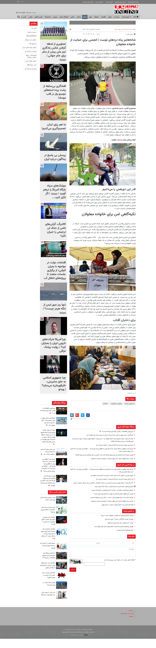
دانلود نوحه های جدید (29, 47)
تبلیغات (130, 626)
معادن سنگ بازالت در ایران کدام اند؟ (48, 593)
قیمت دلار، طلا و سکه (126, 623)
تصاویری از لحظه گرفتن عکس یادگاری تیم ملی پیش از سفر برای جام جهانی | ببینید (54, 52)
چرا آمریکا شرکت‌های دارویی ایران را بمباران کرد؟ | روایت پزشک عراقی (53, 345)
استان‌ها (48, 17)
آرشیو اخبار (125, 17)
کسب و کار (22, 17)
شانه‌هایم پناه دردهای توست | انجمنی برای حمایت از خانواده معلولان (103, 42)
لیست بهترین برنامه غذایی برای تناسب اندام (47, 508)
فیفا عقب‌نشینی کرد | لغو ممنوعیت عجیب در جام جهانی (115, 510)
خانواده (105, 403)
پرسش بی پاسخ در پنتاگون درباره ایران (55, 157)
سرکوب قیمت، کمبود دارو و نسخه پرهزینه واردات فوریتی (48, 554)
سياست (116, 17)
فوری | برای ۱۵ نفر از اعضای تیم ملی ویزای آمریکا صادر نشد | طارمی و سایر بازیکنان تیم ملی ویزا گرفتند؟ (48, 487)
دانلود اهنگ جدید (30, 61)
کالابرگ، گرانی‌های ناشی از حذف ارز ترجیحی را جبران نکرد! (55, 230)
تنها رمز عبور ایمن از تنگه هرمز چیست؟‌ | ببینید (54, 308)
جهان (110, 17)
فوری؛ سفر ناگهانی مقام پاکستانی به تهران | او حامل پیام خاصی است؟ (111, 499)
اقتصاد (103, 17)
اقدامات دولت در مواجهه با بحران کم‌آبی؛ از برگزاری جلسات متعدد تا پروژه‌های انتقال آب (55, 270)
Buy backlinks (31, 36)
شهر (90, 17)
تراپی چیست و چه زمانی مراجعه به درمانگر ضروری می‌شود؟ (47, 518)
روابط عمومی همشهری (83, 2)
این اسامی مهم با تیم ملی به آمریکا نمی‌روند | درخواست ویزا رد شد (112, 445)
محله (85, 17)
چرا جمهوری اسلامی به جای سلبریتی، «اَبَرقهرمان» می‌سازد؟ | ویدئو (54, 383)
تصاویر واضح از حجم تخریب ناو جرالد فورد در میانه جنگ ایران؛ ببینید (111, 491)
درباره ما (130, 620)
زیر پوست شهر (118, 29)
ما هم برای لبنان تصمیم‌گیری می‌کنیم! (54, 126)
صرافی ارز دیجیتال (30, 40)
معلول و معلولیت (116, 403)
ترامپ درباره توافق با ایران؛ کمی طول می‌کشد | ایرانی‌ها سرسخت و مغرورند (109, 461)
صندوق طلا (32, 44)
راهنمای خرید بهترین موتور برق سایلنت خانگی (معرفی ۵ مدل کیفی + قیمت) (48, 530)
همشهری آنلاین (126, 9)
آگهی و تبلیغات (106, 2)
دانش (72, 17)
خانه (136, 17)
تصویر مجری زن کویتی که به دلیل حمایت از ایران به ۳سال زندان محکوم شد (109, 478)
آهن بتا (34, 28)
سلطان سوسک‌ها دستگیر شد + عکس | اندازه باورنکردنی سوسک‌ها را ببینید (109, 495)
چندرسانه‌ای (39, 17)
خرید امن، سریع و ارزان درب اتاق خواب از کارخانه (47, 604)
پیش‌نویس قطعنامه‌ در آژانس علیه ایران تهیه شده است (115, 431)
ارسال (73, 574)
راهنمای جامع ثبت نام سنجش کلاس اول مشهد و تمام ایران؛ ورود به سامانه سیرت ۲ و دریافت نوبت (47, 543)
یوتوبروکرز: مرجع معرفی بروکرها (31, 56)
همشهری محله (129, 403)
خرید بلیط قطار (31, 65)
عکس (30, 17)
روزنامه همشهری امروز (133, 2)
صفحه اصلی (132, 29)
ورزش (55, 17)
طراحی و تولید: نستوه (79, 644)
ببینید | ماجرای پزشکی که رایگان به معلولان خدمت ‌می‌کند (115, 520)
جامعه (96, 17)
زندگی (79, 17)
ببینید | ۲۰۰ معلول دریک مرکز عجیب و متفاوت (118, 528)
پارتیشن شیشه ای (30, 51)
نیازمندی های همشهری (118, 2)
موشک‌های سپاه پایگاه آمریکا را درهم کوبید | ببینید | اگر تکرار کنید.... (54, 191)
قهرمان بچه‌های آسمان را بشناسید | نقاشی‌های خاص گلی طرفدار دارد (111, 531)
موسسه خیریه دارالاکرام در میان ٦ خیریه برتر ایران (117, 524)
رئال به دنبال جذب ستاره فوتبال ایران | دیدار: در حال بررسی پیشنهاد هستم (109, 502)
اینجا (118, 139)
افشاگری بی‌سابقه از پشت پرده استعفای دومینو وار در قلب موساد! (54, 92)
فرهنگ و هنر (63, 17)
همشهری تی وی (95, 2)
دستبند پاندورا (32, 32)
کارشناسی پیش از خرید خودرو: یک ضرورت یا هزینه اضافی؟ (48, 584)
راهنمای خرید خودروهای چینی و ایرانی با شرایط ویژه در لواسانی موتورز (47, 574)
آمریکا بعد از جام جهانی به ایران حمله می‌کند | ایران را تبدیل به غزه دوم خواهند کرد (107, 435)
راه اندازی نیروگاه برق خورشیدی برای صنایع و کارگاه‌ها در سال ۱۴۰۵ (48, 564)
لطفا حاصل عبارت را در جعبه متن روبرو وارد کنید (120, 565)
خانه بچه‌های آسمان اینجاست (124, 535)
